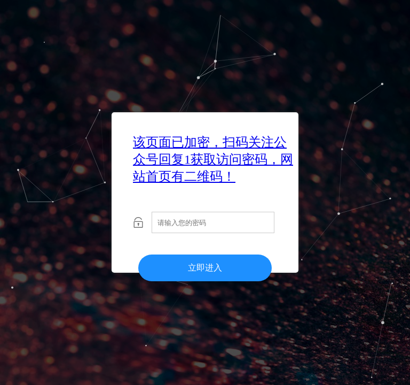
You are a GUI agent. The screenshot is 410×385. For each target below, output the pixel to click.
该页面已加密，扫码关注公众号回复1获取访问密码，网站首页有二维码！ (213, 159)
